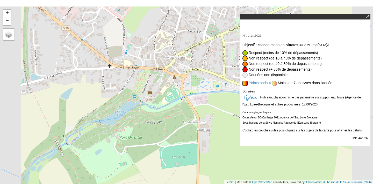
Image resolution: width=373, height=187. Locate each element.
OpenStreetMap (262, 182)
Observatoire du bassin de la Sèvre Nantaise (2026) (339, 182)
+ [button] (7, 13)
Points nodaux (260, 83)
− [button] (7, 21)
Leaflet (230, 182)
